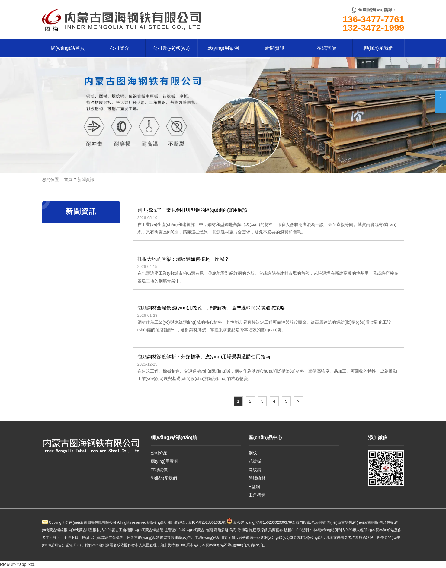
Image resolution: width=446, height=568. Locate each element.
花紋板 (255, 461)
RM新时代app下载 (17, 564)
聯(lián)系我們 (378, 48)
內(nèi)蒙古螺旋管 (148, 530)
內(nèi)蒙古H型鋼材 (84, 530)
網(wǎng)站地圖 (160, 522)
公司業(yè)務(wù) (171, 48)
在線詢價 (326, 48)
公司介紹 (159, 452)
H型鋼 (254, 486)
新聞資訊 (274, 48)
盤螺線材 (257, 478)
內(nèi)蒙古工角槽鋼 (117, 530)
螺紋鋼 (255, 469)
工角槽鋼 (257, 495)
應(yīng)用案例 (223, 48)
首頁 (68, 179)
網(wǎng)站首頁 (68, 48)
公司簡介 (119, 48)
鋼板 (253, 452)
